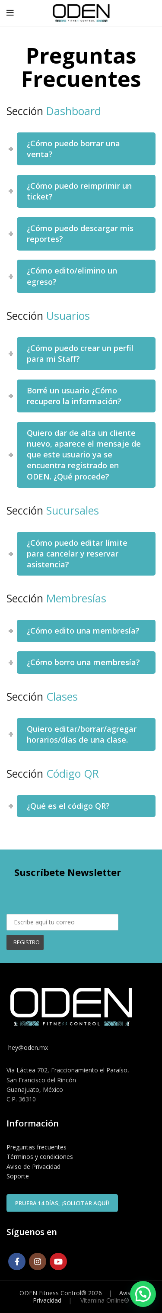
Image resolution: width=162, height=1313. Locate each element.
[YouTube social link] (58, 1261)
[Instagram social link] (37, 1261)
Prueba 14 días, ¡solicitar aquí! (62, 1203)
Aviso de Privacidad (33, 1166)
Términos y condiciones (39, 1156)
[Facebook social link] (16, 1261)
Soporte (17, 1176)
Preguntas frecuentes (36, 1147)
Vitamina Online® (104, 1300)
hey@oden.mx (27, 1047)
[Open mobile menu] (10, 13)
